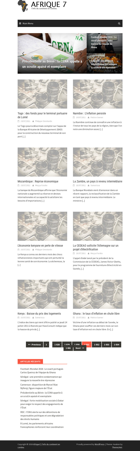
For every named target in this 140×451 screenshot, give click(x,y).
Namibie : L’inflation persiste (89, 113)
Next (80, 348)
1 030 (76, 344)
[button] (79, 53)
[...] (24, 136)
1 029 (66, 344)
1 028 (57, 344)
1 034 (116, 344)
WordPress (99, 444)
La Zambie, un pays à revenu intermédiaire (97, 181)
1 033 (106, 344)
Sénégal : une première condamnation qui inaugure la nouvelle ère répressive (104, 64)
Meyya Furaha (41, 185)
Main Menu (28, 23)
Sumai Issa (95, 185)
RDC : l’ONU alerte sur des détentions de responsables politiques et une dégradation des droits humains (42, 416)
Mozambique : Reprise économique (38, 181)
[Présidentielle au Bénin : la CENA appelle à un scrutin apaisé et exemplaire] (52, 53)
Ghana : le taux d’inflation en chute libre (96, 313)
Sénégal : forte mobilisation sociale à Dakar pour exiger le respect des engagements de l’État (42, 404)
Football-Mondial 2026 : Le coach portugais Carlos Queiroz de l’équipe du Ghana (104, 42)
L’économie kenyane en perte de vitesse (40, 245)
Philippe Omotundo (43, 121)
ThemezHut (117, 447)
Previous (34, 344)
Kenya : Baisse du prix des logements (39, 313)
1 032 (96, 344)
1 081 (68, 348)
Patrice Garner (97, 117)
